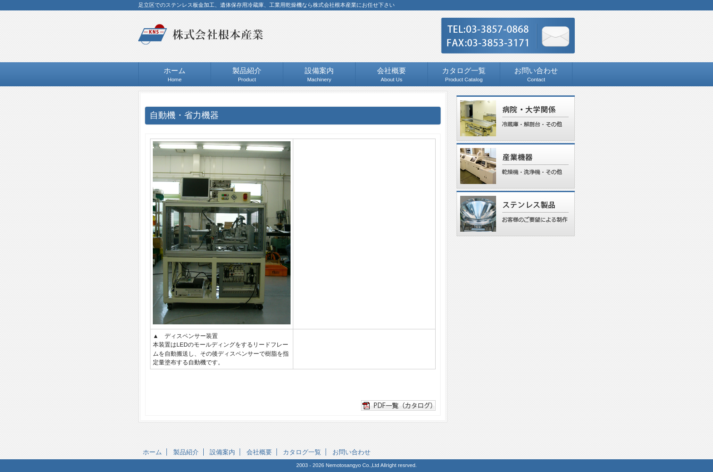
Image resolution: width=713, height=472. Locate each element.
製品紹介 (186, 452)
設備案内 (222, 452)
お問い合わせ (351, 452)
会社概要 (259, 452)
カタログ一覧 (302, 452)
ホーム (152, 452)
